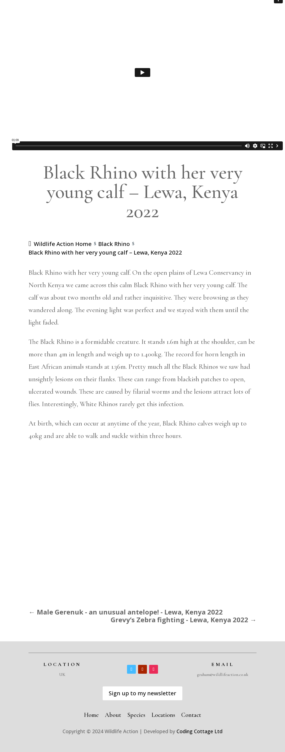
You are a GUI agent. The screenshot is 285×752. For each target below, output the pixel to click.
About (113, 714)
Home (91, 714)
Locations (163, 714)
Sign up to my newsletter (142, 693)
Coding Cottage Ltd (199, 731)
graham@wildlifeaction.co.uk (222, 674)
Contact (191, 714)
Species (136, 714)
